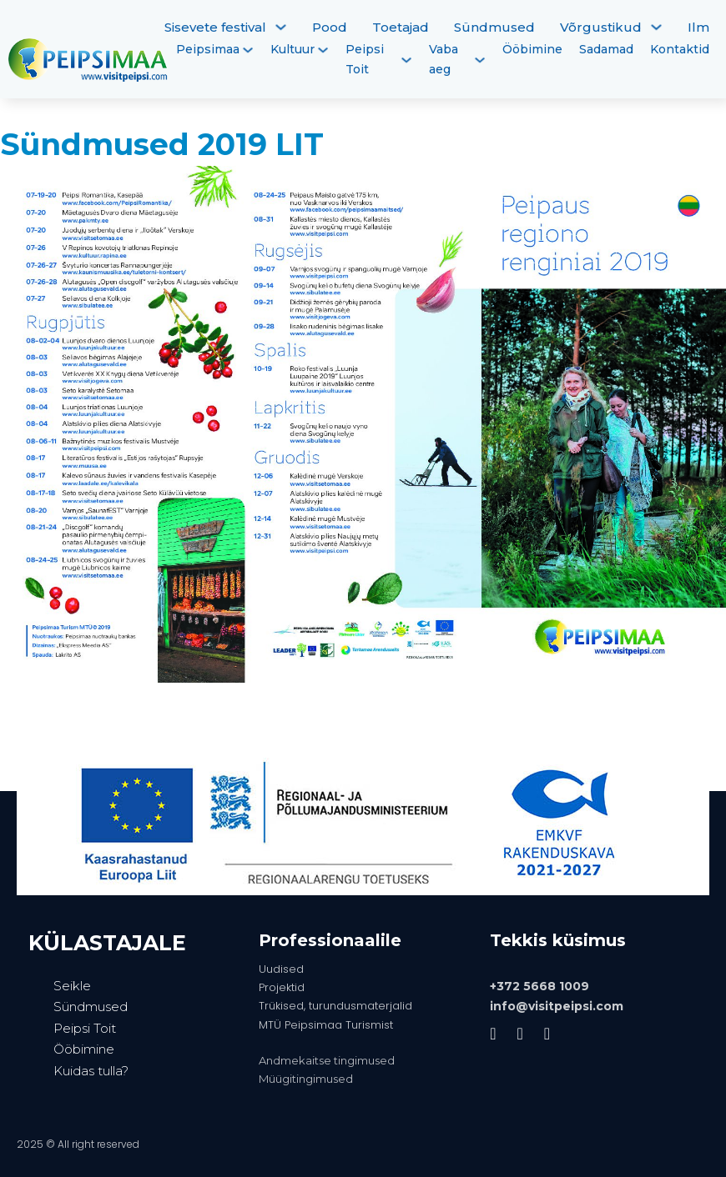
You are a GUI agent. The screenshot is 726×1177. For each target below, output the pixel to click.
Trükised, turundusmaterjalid (335, 1006)
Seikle (72, 986)
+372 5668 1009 (539, 986)
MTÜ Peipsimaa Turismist (326, 1025)
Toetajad (400, 27)
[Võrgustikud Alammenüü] (656, 27)
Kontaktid (679, 49)
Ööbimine (532, 49)
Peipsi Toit (364, 59)
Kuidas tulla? (91, 1071)
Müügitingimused (306, 1078)
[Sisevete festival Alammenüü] (281, 27)
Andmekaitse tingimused (327, 1060)
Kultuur (292, 49)
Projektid (282, 987)
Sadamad (606, 49)
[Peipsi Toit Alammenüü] (406, 60)
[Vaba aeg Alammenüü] (480, 60)
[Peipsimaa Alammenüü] (248, 50)
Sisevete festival (215, 27)
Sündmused (494, 27)
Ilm (698, 27)
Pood (329, 27)
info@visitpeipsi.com (556, 1006)
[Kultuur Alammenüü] (323, 50)
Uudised (281, 969)
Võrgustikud (601, 27)
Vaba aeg (443, 59)
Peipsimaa (207, 49)
